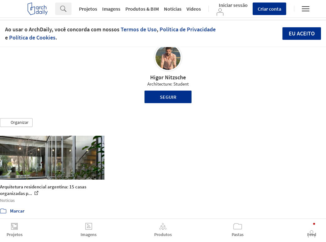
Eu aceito (302, 33)
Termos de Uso (139, 29)
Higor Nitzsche (168, 77)
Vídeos (194, 8)
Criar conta (269, 9)
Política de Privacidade (188, 29)
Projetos (88, 8)
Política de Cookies (32, 37)
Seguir (168, 97)
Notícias (172, 8)
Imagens (111, 8)
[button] (16, 122)
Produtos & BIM (142, 8)
